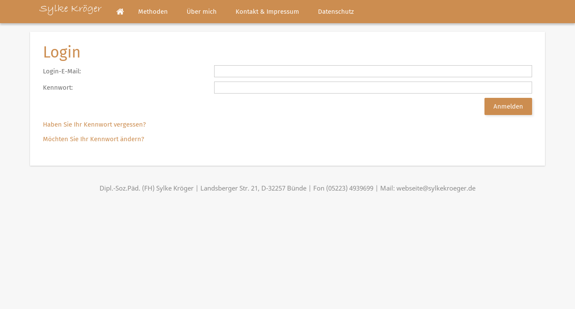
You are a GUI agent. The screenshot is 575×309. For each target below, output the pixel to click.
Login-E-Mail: (62, 71)
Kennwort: (58, 87)
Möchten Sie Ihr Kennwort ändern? (93, 139)
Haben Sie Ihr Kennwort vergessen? (94, 124)
